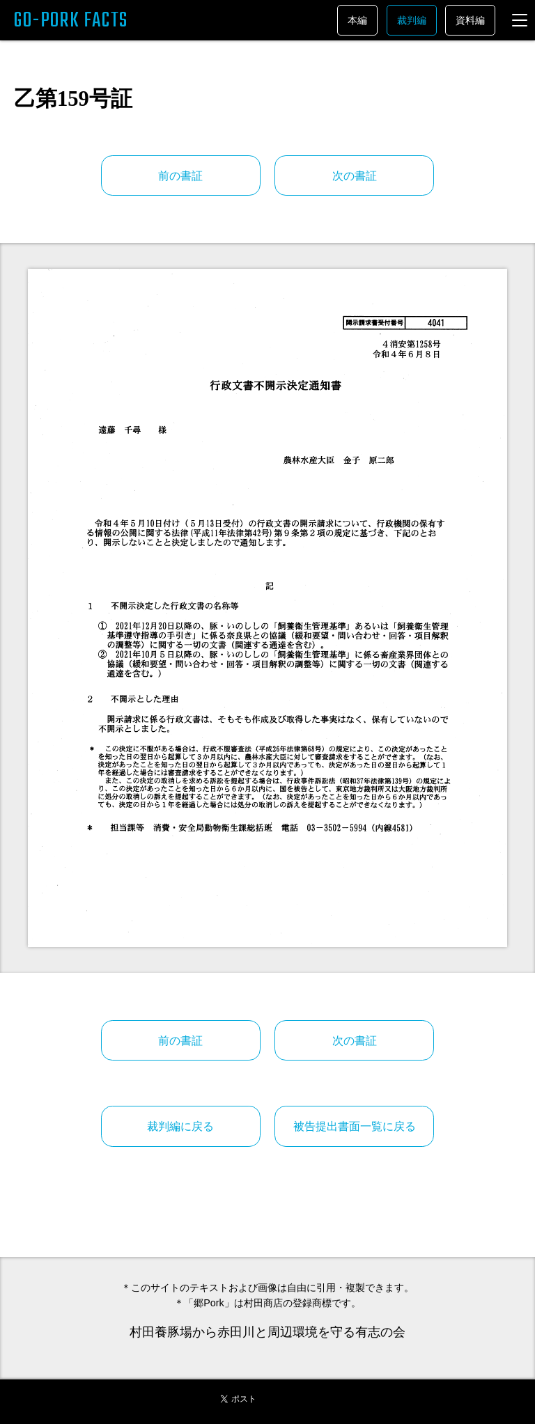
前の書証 (180, 175)
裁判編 (411, 20)
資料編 (470, 20)
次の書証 (354, 175)
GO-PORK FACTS (71, 21)
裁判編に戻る (180, 1126)
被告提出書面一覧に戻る (354, 1126)
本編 (357, 20)
